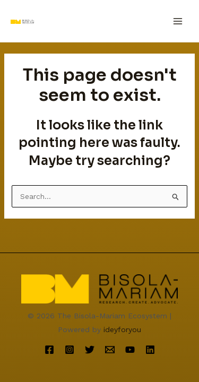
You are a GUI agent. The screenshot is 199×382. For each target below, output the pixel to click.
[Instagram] (69, 349)
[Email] (110, 349)
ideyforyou (122, 329)
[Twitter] (89, 349)
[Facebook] (49, 349)
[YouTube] (130, 349)
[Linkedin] (150, 349)
